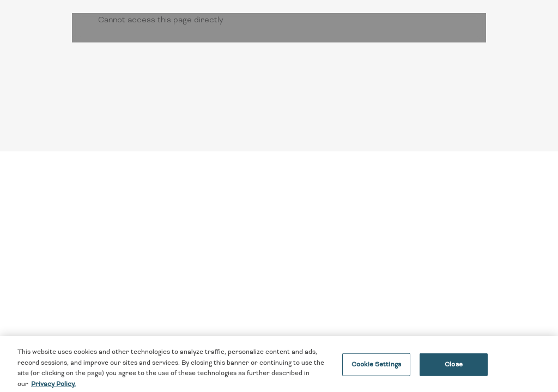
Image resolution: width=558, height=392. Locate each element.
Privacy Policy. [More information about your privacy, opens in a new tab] (53, 387)
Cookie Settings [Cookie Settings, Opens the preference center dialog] (376, 368)
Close (454, 368)
